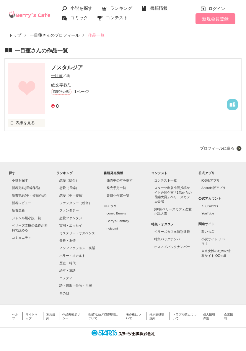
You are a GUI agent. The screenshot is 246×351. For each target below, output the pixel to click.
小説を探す (81, 8)
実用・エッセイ (70, 225)
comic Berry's (116, 213)
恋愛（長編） (69, 188)
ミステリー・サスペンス (77, 233)
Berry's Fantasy (118, 221)
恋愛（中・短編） (72, 195)
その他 (64, 293)
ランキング (121, 8)
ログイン (216, 8)
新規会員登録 (215, 18)
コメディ (65, 278)
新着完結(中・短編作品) (29, 195)
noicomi (112, 228)
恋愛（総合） (69, 180)
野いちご (207, 231)
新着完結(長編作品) (26, 188)
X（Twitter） (210, 206)
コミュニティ (21, 237)
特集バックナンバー (168, 239)
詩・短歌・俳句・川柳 (75, 285)
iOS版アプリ (210, 180)
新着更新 (18, 210)
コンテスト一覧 (165, 180)
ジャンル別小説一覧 (26, 218)
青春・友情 (67, 240)
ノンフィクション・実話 (77, 248)
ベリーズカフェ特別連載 (172, 231)
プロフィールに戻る (217, 148)
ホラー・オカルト (72, 255)
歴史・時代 (67, 263)
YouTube (207, 213)
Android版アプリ (213, 188)
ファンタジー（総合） (75, 203)
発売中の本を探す (120, 180)
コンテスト (117, 17)
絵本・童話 (67, 270)
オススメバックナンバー (172, 247)
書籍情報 (159, 8)
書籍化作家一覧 (118, 195)
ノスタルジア (67, 67)
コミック (79, 17)
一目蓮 (57, 75)
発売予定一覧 (116, 188)
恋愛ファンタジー (72, 218)
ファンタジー (69, 210)
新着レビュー (21, 203)
